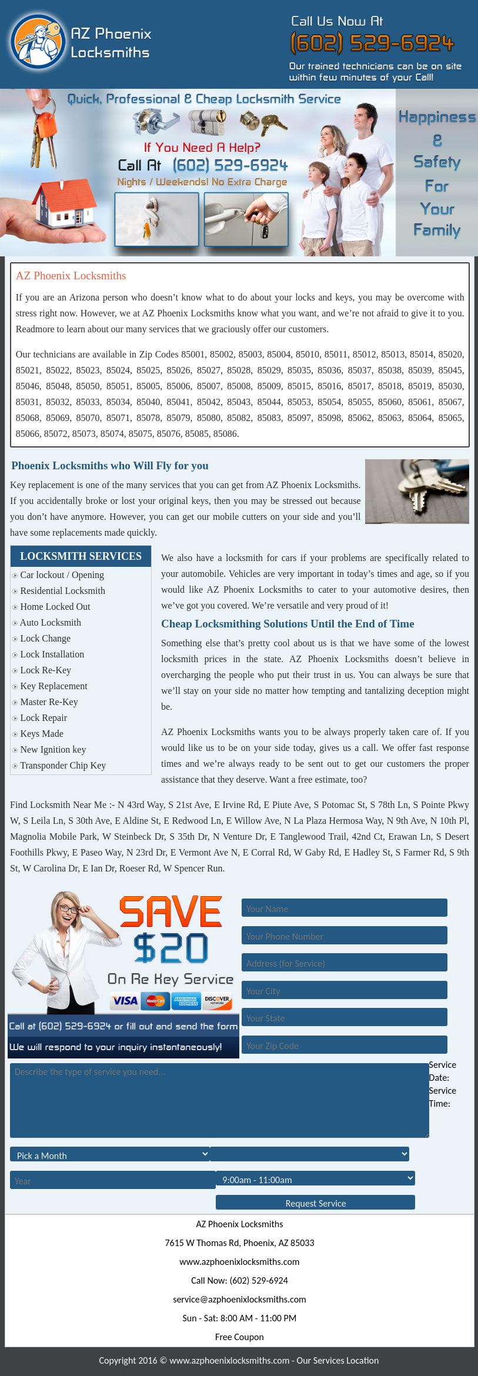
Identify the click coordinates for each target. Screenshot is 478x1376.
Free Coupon (239, 1336)
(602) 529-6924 (258, 1280)
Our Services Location (338, 1360)
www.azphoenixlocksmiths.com (239, 1261)
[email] (239, 1299)
